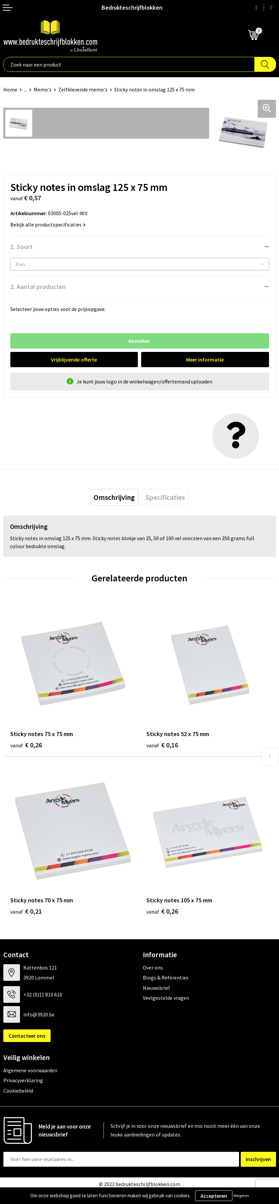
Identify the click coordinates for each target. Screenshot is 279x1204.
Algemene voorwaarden (30, 1070)
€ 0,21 (26, 911)
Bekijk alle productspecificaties (48, 224)
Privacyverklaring (23, 1080)
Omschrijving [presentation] (114, 497)
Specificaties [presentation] (165, 497)
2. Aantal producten (38, 286)
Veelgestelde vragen (166, 997)
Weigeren (241, 1195)
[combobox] (129, 64)
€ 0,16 (162, 745)
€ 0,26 (26, 745)
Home (10, 89)
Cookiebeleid (18, 1090)
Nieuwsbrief (156, 987)
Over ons (153, 967)
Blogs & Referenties (165, 977)
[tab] (114, 497)
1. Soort (21, 246)
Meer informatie (205, 359)
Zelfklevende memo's (83, 89)
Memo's (43, 89)
